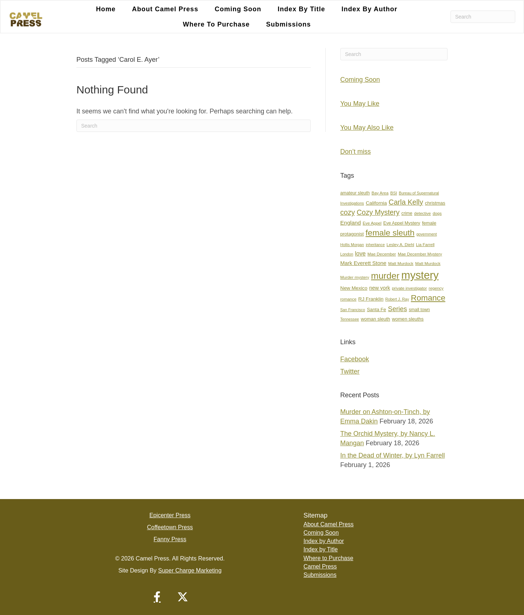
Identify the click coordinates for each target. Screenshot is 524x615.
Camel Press (320, 566)
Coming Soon (360, 79)
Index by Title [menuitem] (301, 9)
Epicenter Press (170, 515)
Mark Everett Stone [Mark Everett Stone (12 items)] (363, 263)
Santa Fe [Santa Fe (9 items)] (376, 309)
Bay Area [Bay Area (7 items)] (380, 193)
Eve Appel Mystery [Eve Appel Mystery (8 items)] (401, 223)
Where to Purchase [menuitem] (216, 24)
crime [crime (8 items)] (406, 213)
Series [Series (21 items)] (397, 309)
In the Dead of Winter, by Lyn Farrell (392, 455)
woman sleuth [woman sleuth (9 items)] (375, 319)
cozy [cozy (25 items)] (347, 212)
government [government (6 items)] (426, 234)
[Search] (482, 17)
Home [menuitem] (106, 9)
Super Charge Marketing (190, 570)
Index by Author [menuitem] (369, 9)
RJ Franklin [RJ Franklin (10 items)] (371, 299)
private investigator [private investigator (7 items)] (409, 288)
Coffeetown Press (170, 527)
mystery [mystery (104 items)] (420, 275)
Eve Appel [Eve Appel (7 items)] (372, 223)
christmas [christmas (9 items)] (435, 203)
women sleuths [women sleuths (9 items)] (408, 319)
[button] (157, 597)
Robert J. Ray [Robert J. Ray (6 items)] (397, 299)
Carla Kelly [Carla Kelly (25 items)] (406, 202)
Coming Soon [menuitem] (238, 9)
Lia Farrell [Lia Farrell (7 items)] (425, 244)
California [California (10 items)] (376, 203)
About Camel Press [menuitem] (165, 9)
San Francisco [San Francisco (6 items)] (352, 310)
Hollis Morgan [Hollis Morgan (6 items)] (352, 244)
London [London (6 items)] (346, 254)
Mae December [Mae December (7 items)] (382, 254)
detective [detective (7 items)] (422, 213)
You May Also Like (366, 127)
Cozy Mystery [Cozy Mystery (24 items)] (378, 212)
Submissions (320, 575)
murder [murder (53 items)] (385, 276)
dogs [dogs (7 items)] (437, 213)
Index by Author (323, 541)
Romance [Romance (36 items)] (428, 297)
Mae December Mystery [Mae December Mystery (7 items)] (420, 254)
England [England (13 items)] (350, 223)
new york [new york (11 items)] (379, 288)
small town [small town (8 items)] (419, 309)
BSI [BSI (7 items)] (393, 193)
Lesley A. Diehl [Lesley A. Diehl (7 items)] (400, 244)
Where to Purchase (328, 558)
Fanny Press (170, 539)
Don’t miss (355, 151)
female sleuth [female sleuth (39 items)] (390, 232)
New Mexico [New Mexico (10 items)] (354, 288)
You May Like (359, 103)
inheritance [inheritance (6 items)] (375, 244)
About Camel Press (328, 524)
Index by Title (320, 549)
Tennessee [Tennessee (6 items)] (349, 319)
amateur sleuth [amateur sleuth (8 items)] (355, 193)
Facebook (354, 359)
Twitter (350, 371)
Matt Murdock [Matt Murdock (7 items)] (400, 263)
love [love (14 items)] (360, 253)
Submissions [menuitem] (288, 24)
